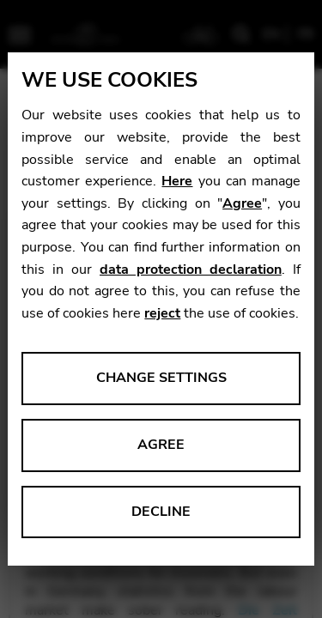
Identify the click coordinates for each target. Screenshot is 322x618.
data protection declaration (191, 269)
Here (176, 181)
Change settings (161, 377)
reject (162, 313)
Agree (242, 203)
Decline (161, 511)
